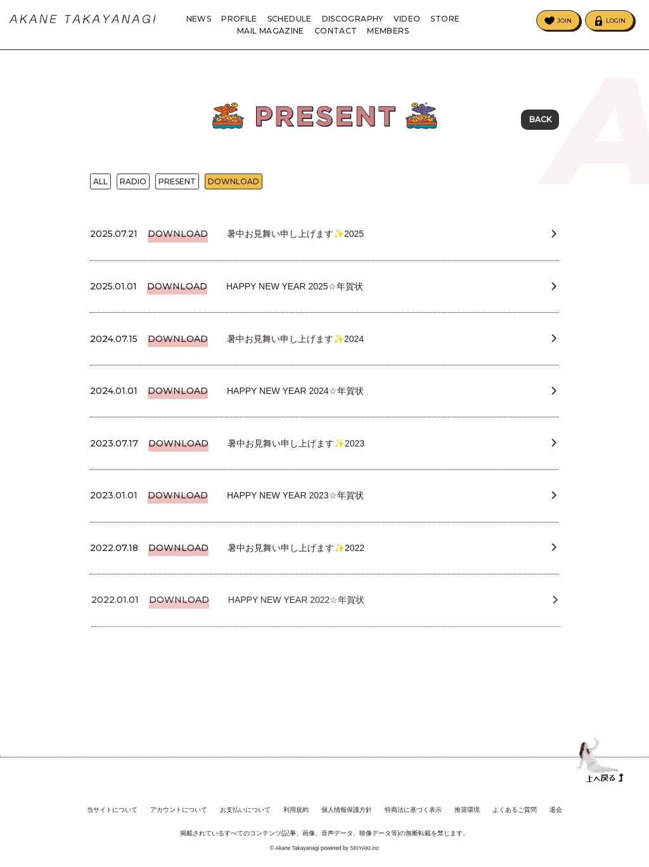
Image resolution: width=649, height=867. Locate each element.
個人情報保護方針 (346, 805)
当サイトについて (112, 805)
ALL (100, 184)
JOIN (564, 20)
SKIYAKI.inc (364, 844)
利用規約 (296, 805)
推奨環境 (467, 805)
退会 (555, 805)
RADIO (133, 184)
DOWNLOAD (233, 184)
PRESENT (177, 184)
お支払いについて (245, 805)
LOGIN (616, 20)
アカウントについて (178, 805)
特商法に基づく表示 (413, 805)
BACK (540, 120)
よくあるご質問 (514, 805)
